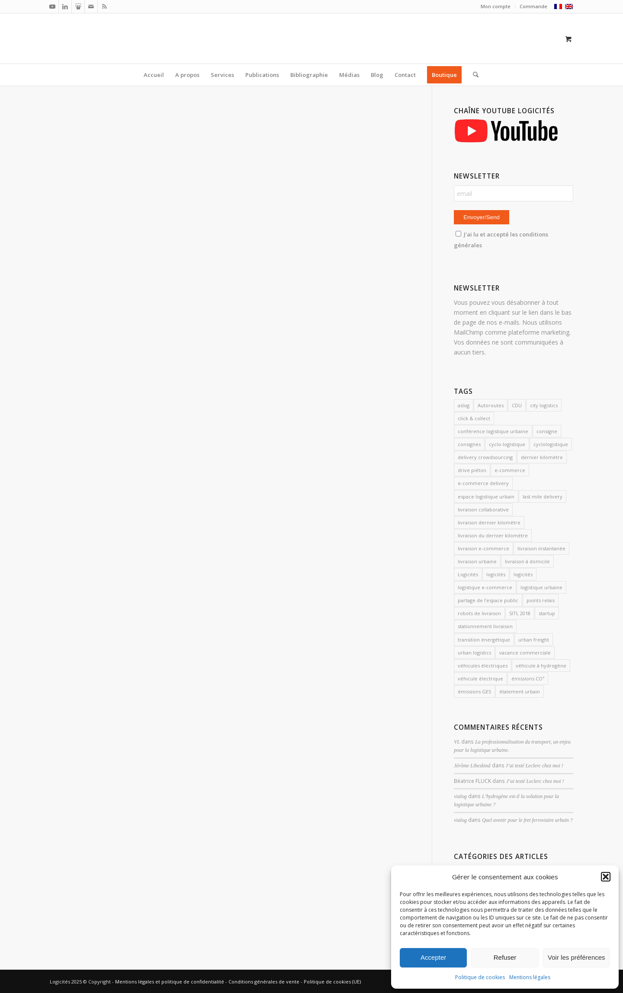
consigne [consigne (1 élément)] (546, 431)
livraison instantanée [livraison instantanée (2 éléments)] (541, 548)
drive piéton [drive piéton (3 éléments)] (472, 470)
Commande (533, 6)
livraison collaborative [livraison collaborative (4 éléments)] (483, 509)
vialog (460, 796)
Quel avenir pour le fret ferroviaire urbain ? (527, 820)
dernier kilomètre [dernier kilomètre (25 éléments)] (542, 457)
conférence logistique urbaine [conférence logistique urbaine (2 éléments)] (493, 431)
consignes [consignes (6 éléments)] (469, 444)
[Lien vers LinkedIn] (65, 6)
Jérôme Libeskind (472, 766)
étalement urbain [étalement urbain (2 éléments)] (519, 691)
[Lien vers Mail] (91, 6)
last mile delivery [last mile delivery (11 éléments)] (542, 496)
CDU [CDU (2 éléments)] (517, 405)
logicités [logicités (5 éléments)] (523, 574)
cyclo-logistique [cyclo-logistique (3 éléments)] (507, 444)
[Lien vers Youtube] (52, 6)
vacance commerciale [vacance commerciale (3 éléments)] (525, 652)
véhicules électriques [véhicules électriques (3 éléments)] (482, 665)
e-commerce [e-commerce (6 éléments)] (510, 470)
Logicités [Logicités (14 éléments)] (468, 574)
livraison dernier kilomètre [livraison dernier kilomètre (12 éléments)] (489, 522)
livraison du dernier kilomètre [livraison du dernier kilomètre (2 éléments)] (493, 535)
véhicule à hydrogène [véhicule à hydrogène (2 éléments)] (541, 665)
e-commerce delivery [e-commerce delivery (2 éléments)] (483, 483)
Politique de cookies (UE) (332, 981)
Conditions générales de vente (263, 981)
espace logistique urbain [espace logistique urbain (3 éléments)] (486, 496)
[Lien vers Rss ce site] (104, 6)
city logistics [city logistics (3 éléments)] (544, 405)
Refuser (505, 957)
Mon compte (496, 6)
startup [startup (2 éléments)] (547, 613)
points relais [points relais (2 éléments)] (541, 600)
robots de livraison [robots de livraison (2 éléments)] (479, 613)
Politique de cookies (480, 977)
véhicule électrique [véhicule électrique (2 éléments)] (480, 678)
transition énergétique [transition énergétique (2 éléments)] (484, 639)
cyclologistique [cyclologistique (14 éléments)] (550, 444)
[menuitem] (495, 6)
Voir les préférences (576, 957)
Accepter (433, 957)
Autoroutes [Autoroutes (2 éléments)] (491, 405)
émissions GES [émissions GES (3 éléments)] (474, 691)
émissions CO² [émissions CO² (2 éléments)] (527, 678)
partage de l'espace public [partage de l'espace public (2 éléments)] (488, 600)
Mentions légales (529, 977)
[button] (605, 876)
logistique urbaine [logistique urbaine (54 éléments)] (541, 587)
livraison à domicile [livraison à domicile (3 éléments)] (527, 561)
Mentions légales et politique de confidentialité (169, 981)
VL (457, 742)
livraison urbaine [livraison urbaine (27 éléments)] (477, 561)
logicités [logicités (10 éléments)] (495, 574)
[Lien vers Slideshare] (78, 6)
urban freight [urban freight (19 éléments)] (533, 639)
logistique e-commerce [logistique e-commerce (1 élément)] (485, 587)
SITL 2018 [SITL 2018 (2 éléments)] (519, 613)
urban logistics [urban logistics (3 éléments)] (474, 652)
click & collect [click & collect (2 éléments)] (474, 418)
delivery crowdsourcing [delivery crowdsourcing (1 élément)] (485, 457)
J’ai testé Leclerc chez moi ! (534, 766)
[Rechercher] (472, 75)
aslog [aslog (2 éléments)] (463, 405)
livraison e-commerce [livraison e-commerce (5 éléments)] (483, 548)
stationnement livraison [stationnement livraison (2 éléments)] (485, 626)
